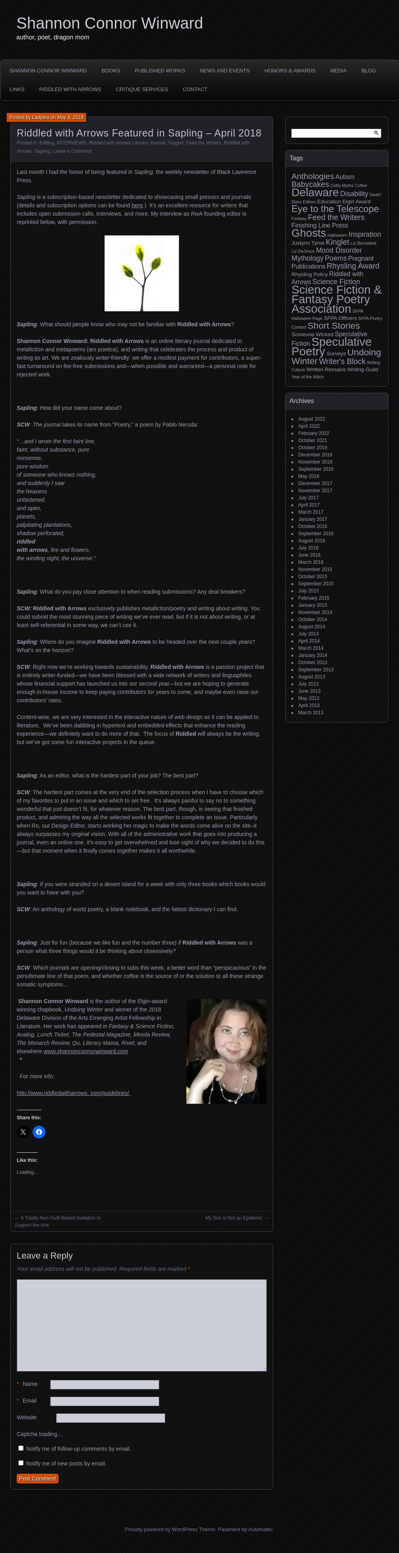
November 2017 (315, 490)
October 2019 (312, 447)
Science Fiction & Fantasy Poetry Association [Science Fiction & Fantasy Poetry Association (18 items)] (336, 299)
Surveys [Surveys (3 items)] (336, 354)
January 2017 (312, 519)
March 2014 (310, 648)
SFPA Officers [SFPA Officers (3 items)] (340, 318)
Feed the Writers (203, 143)
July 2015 (308, 591)
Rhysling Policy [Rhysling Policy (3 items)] (309, 274)
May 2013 (308, 698)
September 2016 (316, 533)
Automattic (260, 1529)
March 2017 (310, 512)
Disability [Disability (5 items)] (354, 194)
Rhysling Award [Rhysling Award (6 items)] (353, 266)
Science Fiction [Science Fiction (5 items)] (336, 282)
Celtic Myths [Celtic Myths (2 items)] (342, 185)
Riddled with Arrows (70, 89)
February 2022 (313, 433)
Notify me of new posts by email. (66, 1463)
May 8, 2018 (70, 117)
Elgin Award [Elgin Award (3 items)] (356, 202)
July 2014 (308, 634)
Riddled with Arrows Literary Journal (127, 143)
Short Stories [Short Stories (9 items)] (333, 325)
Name (27, 1384)
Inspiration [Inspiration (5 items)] (364, 234)
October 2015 (312, 576)
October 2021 (312, 440)
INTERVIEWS (71, 143)
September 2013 (316, 669)
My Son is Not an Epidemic (234, 1218)
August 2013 (311, 677)
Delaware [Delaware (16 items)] (315, 192)
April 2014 (309, 641)
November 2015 (315, 569)
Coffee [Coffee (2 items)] (361, 185)
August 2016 (311, 541)
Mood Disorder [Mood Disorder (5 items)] (339, 250)
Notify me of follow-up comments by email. (78, 1449)
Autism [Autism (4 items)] (344, 176)
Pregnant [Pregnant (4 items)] (361, 258)
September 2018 (316, 469)
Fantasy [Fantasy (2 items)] (299, 218)
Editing (46, 143)
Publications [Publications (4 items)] (308, 266)
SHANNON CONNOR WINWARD (48, 71)
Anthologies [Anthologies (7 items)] (312, 176)
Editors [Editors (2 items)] (309, 201)
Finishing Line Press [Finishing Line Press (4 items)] (319, 225)
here (137, 205)
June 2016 (309, 555)
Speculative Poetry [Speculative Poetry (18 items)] (331, 346)
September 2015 (316, 584)
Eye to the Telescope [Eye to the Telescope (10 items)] (335, 209)
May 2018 (308, 476)
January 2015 (312, 605)
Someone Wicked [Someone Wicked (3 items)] (312, 334)
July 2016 (308, 548)
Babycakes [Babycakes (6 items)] (310, 184)
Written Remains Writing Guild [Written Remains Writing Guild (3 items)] (342, 369)
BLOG (369, 71)
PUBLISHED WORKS (160, 71)
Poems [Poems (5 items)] (336, 258)
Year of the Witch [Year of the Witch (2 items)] (307, 376)
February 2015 (313, 598)
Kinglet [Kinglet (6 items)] (337, 242)
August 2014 (311, 626)
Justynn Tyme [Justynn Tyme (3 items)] (308, 243)
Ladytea (40, 117)
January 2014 (312, 655)
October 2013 (312, 662)
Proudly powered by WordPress (161, 1529)
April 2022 (309, 426)
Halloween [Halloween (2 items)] (337, 235)
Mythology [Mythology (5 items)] (307, 258)
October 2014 (312, 619)
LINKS (17, 89)
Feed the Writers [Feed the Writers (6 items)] (336, 217)
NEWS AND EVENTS (225, 71)
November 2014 (315, 612)
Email (27, 1401)
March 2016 (310, 562)
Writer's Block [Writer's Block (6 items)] (342, 361)
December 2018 (315, 455)
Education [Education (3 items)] (329, 202)
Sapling (42, 151)
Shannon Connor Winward (109, 23)
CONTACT (195, 89)
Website (27, 1417)
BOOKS (111, 71)
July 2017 (308, 498)
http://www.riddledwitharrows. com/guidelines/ (74, 1093)
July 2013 (308, 684)
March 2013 (310, 712)
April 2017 (309, 505)
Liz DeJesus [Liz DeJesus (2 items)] (303, 251)
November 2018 (315, 462)
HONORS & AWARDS (289, 71)
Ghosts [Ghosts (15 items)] (308, 233)
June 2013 (309, 691)
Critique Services (142, 89)
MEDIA (339, 71)
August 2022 (311, 419)
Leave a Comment (72, 151)
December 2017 (315, 483)
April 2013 (309, 705)
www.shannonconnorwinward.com (86, 1051)
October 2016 (312, 526)
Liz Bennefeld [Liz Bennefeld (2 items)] (363, 243)
